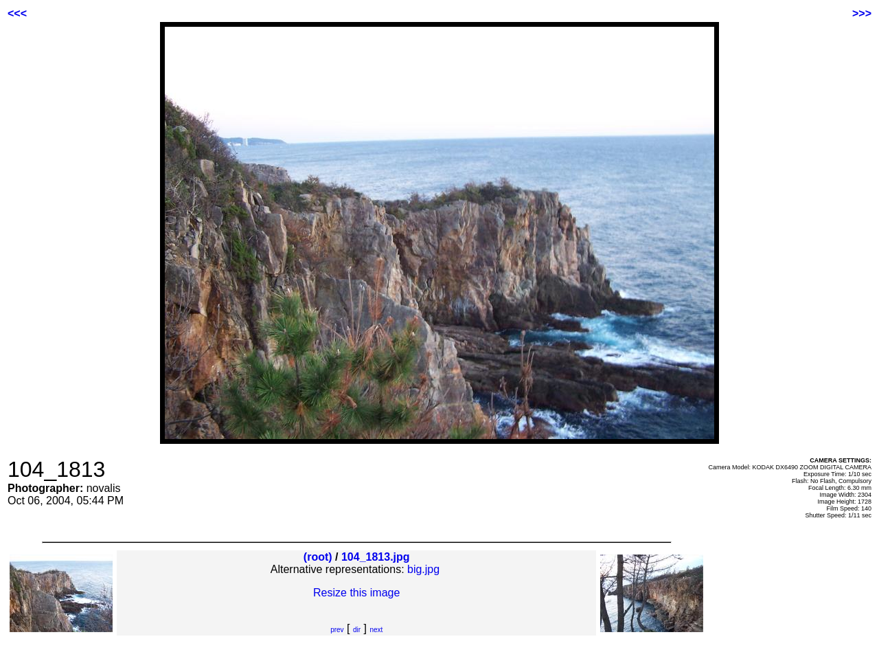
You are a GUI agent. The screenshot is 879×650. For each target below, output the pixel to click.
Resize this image (356, 592)
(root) (318, 557)
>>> (861, 13)
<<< (17, 13)
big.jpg (423, 569)
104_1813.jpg (375, 557)
